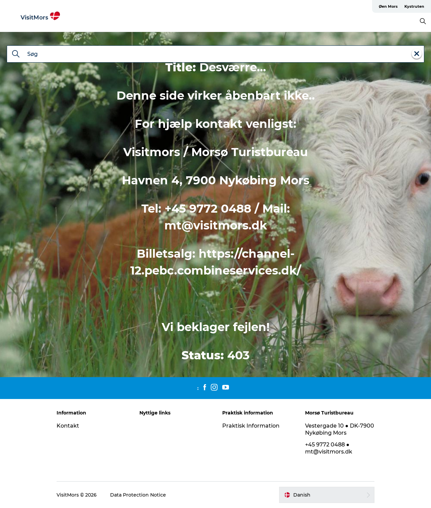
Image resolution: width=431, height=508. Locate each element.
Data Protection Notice (138, 495)
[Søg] (16, 54)
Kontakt (68, 426)
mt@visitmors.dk (215, 225)
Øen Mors (388, 6)
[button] (326, 495)
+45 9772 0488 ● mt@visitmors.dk (328, 448)
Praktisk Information (250, 426)
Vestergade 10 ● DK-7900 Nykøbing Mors (339, 429)
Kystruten (414, 6)
